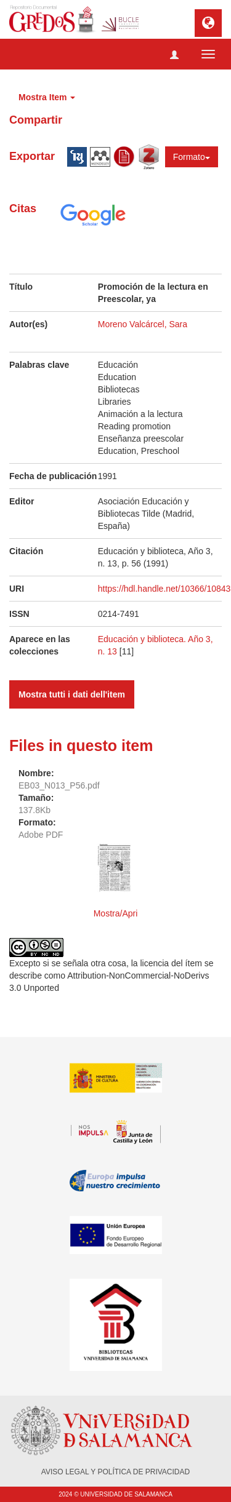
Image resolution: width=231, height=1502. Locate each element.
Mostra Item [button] (46, 97)
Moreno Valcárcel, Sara (142, 324)
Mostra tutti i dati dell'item (71, 694)
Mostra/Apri (116, 913)
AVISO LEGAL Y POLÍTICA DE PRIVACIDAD (115, 1472)
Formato (191, 157)
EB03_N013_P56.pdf (59, 785)
